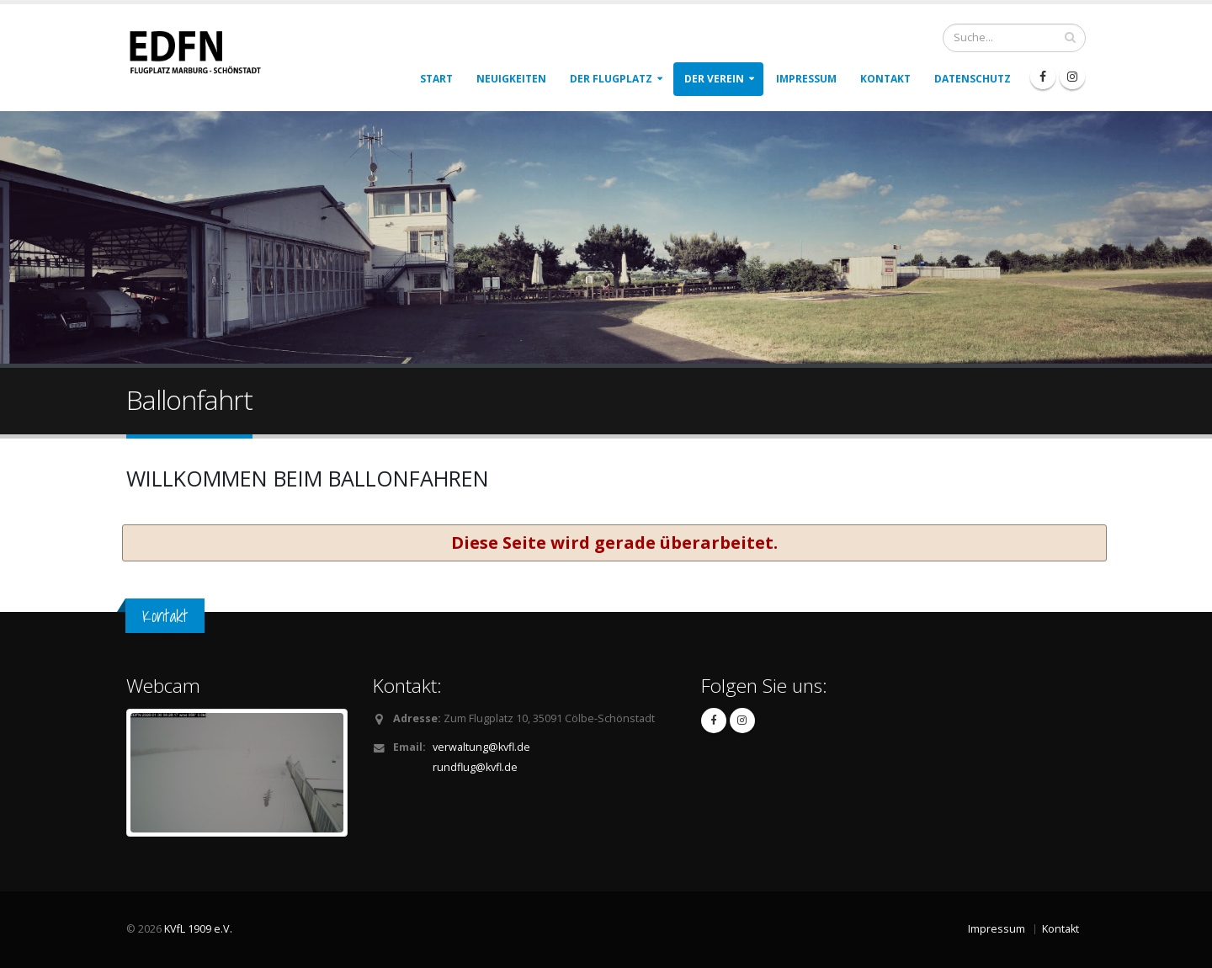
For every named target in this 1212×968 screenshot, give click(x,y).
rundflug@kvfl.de (475, 767)
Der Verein (714, 79)
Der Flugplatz (611, 79)
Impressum (806, 79)
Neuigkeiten (511, 79)
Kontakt (885, 79)
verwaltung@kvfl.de (481, 747)
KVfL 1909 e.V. (198, 929)
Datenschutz (972, 79)
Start (436, 79)
